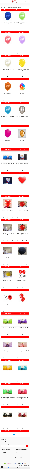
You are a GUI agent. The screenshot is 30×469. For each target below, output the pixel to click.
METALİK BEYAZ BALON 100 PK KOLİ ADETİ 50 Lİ (7, 70)
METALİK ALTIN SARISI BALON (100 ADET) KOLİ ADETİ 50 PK (22, 140)
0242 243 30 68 (18, 457)
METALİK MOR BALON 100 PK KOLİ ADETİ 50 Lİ (22, 46)
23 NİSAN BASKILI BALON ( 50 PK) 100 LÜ (22, 280)
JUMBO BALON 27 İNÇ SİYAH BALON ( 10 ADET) (22, 257)
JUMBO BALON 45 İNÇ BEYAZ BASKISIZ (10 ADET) (8, 234)
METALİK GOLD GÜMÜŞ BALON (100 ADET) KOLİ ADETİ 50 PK (22, 117)
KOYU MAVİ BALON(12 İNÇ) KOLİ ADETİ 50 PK (8, 163)
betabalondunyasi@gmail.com (21, 458)
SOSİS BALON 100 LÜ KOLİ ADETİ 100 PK (8, 186)
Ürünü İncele (8, 32)
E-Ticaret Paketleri (14, 467)
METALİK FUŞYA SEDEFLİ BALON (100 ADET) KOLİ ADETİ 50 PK (8, 140)
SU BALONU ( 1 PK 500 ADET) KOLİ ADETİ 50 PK (22, 163)
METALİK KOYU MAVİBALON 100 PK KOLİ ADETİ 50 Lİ (8, 23)
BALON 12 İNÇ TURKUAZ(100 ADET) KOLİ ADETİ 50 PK (22, 374)
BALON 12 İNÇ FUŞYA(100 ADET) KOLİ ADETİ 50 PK (22, 398)
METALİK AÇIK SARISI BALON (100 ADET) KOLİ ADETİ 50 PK (22, 70)
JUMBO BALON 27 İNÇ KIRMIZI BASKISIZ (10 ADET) (22, 234)
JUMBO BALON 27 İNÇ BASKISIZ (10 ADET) (8, 280)
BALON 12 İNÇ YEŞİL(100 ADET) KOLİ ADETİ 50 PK (7, 398)
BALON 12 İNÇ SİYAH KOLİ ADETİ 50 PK (7, 421)
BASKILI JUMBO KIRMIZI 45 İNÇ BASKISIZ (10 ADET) (22, 210)
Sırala (18, 9)
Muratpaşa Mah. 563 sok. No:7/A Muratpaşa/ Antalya (20, 455)
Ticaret (10, 467)
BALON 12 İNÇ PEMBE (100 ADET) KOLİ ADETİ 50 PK (22, 351)
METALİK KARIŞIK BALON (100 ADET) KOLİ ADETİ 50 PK (22, 93)
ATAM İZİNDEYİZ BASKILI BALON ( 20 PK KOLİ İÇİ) (7, 304)
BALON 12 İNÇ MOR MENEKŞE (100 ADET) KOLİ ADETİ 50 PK (22, 327)
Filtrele (4, 9)
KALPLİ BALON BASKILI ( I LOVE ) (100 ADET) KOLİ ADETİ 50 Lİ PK (8, 210)
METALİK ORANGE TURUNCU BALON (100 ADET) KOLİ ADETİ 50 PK (8, 93)
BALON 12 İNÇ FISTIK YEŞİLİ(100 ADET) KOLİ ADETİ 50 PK (8, 327)
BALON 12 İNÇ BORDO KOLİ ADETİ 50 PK (22, 421)
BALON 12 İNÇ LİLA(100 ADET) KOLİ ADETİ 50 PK (7, 351)
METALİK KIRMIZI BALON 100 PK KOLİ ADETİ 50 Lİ (8, 46)
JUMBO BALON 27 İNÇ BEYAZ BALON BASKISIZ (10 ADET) (7, 257)
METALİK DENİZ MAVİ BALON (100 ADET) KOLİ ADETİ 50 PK (7, 117)
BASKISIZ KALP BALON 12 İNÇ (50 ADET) (22, 186)
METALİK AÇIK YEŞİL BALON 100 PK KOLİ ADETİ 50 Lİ (22, 23)
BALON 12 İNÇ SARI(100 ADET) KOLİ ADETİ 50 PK (7, 374)
